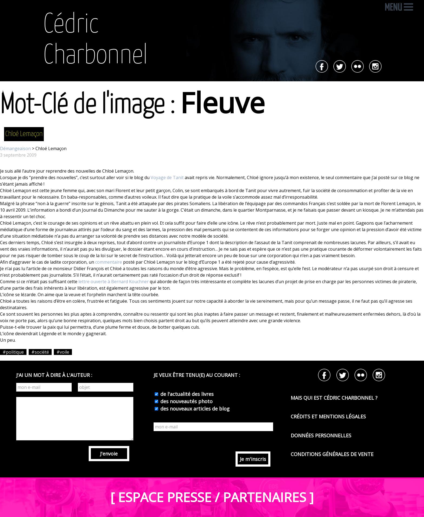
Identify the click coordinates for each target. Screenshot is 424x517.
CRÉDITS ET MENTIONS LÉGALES (328, 416)
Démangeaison (15, 148)
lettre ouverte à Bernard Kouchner (113, 282)
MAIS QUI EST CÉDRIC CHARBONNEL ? (334, 398)
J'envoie (109, 453)
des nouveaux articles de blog (194, 408)
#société (40, 352)
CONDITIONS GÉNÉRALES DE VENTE (332, 454)
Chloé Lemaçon (23, 134)
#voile (63, 352)
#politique (13, 352)
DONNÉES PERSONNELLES (321, 435)
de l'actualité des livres (186, 394)
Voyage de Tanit (167, 177)
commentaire (108, 262)
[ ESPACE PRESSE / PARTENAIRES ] (212, 497)
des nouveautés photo (186, 401)
